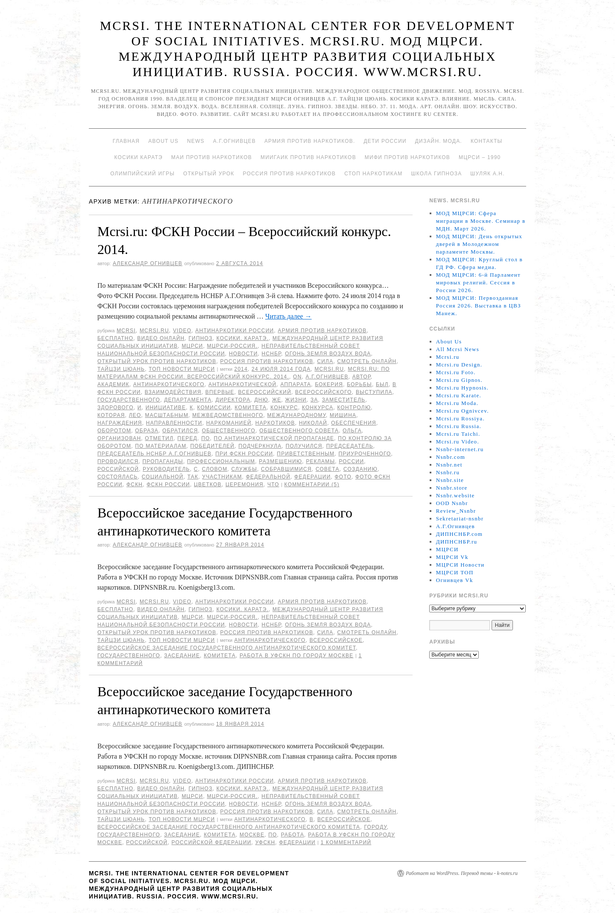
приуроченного (364, 454)
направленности (174, 423)
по (205, 438)
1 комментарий (346, 842)
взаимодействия (173, 392)
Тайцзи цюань (121, 369)
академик (113, 384)
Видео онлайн (160, 338)
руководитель (166, 469)
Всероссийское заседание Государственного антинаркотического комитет (226, 648)
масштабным (167, 415)
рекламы (320, 461)
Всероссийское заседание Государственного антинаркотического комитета (228, 827)
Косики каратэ (138, 157)
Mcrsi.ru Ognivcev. (462, 411)
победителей (212, 446)
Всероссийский (264, 392)
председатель (349, 446)
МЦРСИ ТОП (455, 572)
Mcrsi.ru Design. (459, 364)
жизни (296, 400)
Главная (126, 141)
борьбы (359, 384)
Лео (135, 415)
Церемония (245, 485)
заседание (182, 656)
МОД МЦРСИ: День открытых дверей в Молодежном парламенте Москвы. (479, 244)
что (273, 485)
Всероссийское (336, 640)
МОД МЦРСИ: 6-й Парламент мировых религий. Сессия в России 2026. (478, 282)
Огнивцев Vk (454, 580)
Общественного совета (299, 431)
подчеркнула (259, 446)
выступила (374, 392)
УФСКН (265, 842)
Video (182, 331)
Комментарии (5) (312, 485)
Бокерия (329, 384)
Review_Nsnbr (456, 511)
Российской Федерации (212, 842)
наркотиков (275, 423)
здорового (115, 408)
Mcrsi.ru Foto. (456, 372)
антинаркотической (242, 384)
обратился (180, 431)
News (196, 141)
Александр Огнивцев (147, 263)
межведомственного (227, 415)
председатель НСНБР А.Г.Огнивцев (154, 454)
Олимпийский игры (142, 174)
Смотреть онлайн (366, 361)
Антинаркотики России (234, 331)
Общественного (229, 431)
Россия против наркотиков (289, 174)
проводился (117, 461)
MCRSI (126, 331)
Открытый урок (208, 174)
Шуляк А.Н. (487, 174)
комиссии (214, 408)
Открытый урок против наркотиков (156, 361)
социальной (163, 477)
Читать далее (288, 316)
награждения (119, 423)
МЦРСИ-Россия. (232, 346)
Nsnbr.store (452, 488)
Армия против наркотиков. (309, 141)
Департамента (187, 400)
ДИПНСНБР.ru (456, 541)
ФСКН (134, 485)
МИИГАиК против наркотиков (308, 157)
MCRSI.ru (329, 369)
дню (261, 400)
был (382, 384)
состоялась (117, 477)
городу (375, 827)
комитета (251, 408)
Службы (244, 469)
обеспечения (353, 423)
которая (111, 415)
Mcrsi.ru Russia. (458, 426)
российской (118, 469)
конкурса (317, 408)
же (276, 400)
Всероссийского (323, 392)
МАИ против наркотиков (211, 157)
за (314, 400)
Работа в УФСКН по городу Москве (297, 656)
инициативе (166, 408)
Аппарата (295, 384)
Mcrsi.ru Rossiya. (460, 418)
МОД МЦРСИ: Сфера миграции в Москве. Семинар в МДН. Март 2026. (481, 221)
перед (187, 438)
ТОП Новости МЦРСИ (182, 369)
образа (146, 431)
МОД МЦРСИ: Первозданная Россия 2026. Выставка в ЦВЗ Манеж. (478, 305)
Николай (313, 423)
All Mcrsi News (457, 349)
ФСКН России (168, 485)
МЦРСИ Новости (460, 564)
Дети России (385, 141)
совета (328, 469)
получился (304, 446)
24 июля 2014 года (281, 369)
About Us (163, 141)
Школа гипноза (436, 174)
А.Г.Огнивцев (234, 141)
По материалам (160, 446)
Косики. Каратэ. (243, 338)
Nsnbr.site (450, 480)
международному (296, 415)
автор (361, 377)
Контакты (486, 141)
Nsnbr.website (455, 495)
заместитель (344, 400)
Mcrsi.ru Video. (457, 441)
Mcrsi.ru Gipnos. (459, 380)
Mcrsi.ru (154, 331)
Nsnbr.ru (448, 472)
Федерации (312, 477)
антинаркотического (169, 384)
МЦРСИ (192, 346)
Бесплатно (115, 338)
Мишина (343, 415)
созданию (360, 469)
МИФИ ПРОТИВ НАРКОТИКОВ (407, 157)
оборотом (114, 431)
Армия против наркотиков (322, 331)
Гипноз (200, 338)
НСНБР (271, 354)
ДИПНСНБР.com (459, 534)
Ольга (352, 431)
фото (343, 477)
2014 (241, 369)
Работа (292, 835)
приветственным (305, 454)
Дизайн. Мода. (438, 141)
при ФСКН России (244, 454)
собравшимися (286, 469)
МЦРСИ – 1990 (480, 157)
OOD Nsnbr (452, 503)
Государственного (128, 400)
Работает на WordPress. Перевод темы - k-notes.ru (462, 873)
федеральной (268, 477)
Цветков (208, 485)
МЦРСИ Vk (452, 557)
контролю (354, 408)
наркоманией (229, 423)
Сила (325, 361)
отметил (159, 438)
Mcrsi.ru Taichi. (458, 434)
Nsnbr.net (449, 464)
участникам (222, 477)
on (297, 377)
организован (119, 438)
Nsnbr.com (450, 457)
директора (232, 400)
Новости (243, 354)
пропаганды (162, 461)
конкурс (284, 408)
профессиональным (221, 461)
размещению (280, 461)
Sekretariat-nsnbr (460, 518)
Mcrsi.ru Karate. (458, 395)
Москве (252, 835)
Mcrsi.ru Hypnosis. (462, 387)
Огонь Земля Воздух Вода (328, 354)
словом (215, 469)
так (193, 477)
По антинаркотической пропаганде (274, 438)
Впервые (219, 392)
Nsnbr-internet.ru (460, 449)
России (351, 461)
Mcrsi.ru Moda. (457, 403)
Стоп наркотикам (373, 174)
